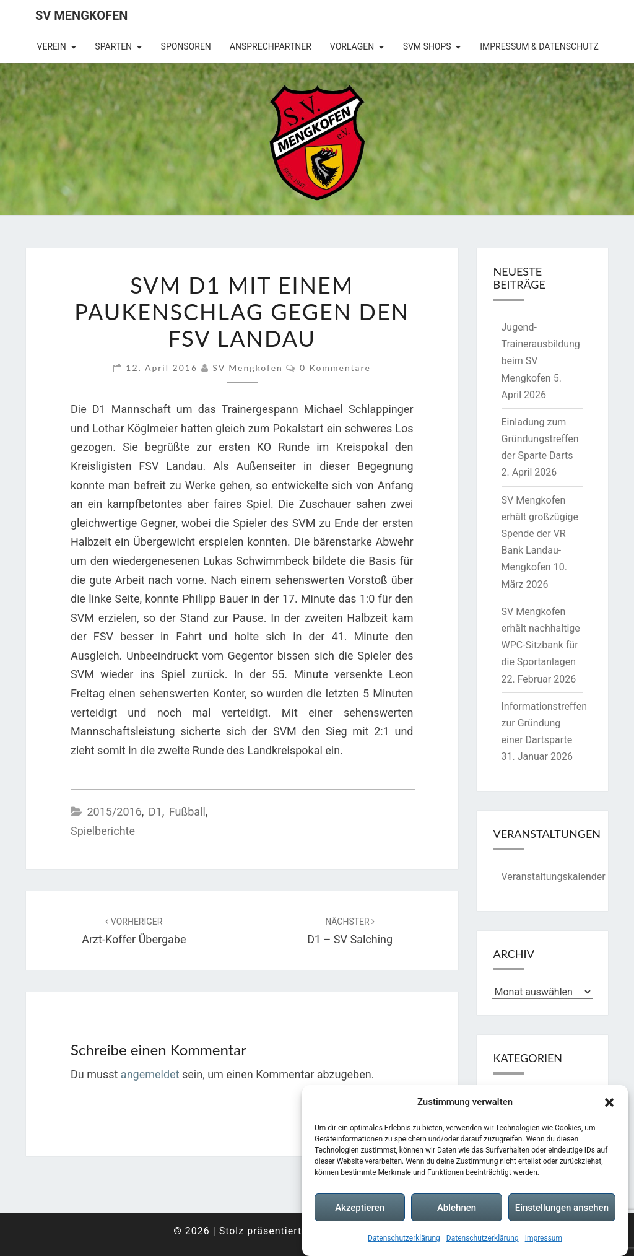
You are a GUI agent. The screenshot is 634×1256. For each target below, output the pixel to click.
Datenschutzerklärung (404, 1238)
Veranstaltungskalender (554, 877)
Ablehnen (456, 1207)
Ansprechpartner (270, 46)
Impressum (543, 1238)
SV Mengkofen (81, 15)
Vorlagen (352, 46)
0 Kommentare (335, 367)
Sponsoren (186, 46)
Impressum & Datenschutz (539, 46)
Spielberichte (103, 830)
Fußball (187, 811)
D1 (155, 811)
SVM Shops (427, 46)
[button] (609, 1102)
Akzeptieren (359, 1207)
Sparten (113, 46)
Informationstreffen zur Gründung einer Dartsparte (545, 723)
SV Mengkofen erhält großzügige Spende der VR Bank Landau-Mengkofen (540, 533)
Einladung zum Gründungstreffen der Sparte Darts (540, 438)
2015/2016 (114, 811)
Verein (51, 46)
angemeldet (150, 1074)
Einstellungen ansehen (562, 1207)
